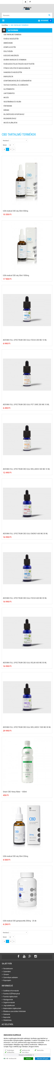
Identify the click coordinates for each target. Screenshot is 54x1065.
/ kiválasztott (10, 1058)
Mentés (28, 1058)
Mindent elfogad (42, 1058)
